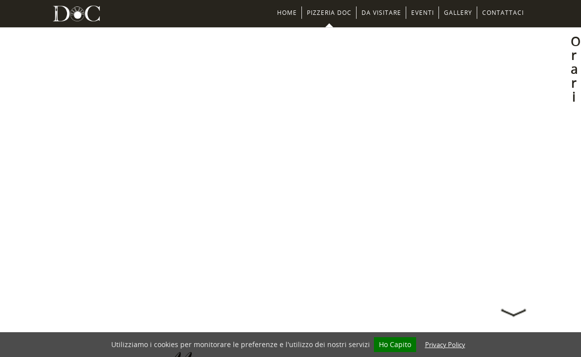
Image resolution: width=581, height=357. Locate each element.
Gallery (458, 12)
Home (287, 12)
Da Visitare (381, 12)
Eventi (422, 12)
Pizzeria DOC (329, 12)
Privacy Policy (445, 344)
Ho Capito (395, 344)
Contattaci (503, 12)
